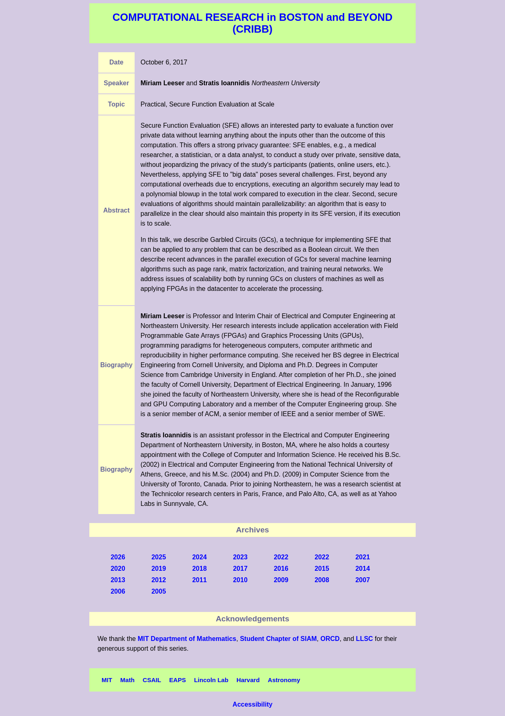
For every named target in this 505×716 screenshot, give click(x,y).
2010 (240, 579)
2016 (281, 568)
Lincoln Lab (211, 679)
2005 (158, 591)
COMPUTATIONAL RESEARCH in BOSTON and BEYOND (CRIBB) (252, 23)
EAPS (177, 679)
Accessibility (252, 704)
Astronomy (284, 679)
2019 (158, 568)
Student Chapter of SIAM (278, 638)
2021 (362, 557)
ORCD (329, 638)
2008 (322, 579)
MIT (107, 679)
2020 (118, 568)
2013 (118, 579)
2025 (158, 557)
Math (127, 679)
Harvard (248, 679)
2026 (118, 557)
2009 (281, 579)
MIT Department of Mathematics (186, 638)
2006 (118, 591)
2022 (281, 557)
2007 (362, 579)
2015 (322, 568)
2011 (199, 579)
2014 (362, 568)
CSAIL (152, 679)
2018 (199, 568)
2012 (158, 579)
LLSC (364, 638)
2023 (240, 557)
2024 (199, 557)
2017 (240, 568)
